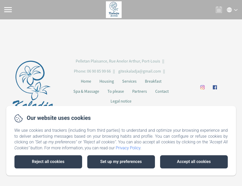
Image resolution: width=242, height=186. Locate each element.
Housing (106, 81)
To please (115, 91)
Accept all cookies (194, 161)
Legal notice (121, 101)
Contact (162, 91)
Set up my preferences (121, 161)
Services (129, 81)
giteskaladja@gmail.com (139, 71)
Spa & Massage (86, 91)
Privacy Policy (128, 147)
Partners (139, 91)
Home (86, 81)
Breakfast (153, 81)
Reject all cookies (48, 161)
